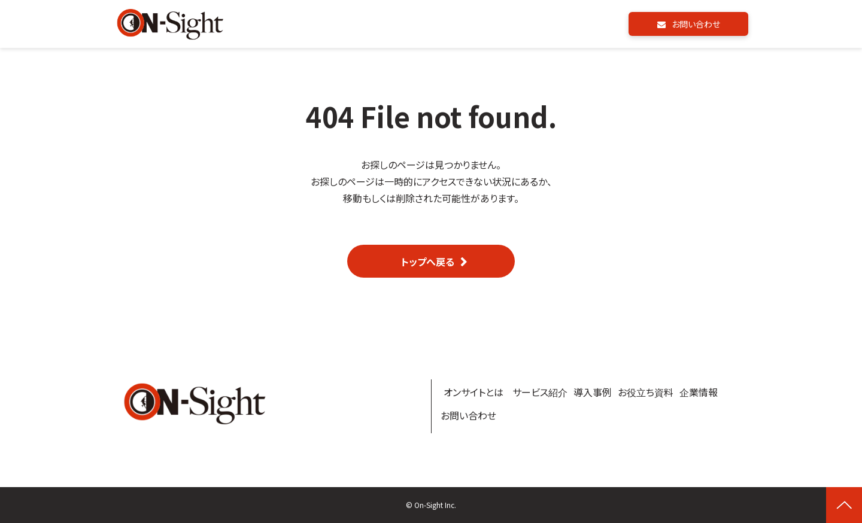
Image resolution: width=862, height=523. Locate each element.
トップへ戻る (427, 261)
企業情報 (698, 392)
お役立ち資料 (645, 392)
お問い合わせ (696, 24)
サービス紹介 (539, 392)
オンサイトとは (473, 392)
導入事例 (592, 392)
